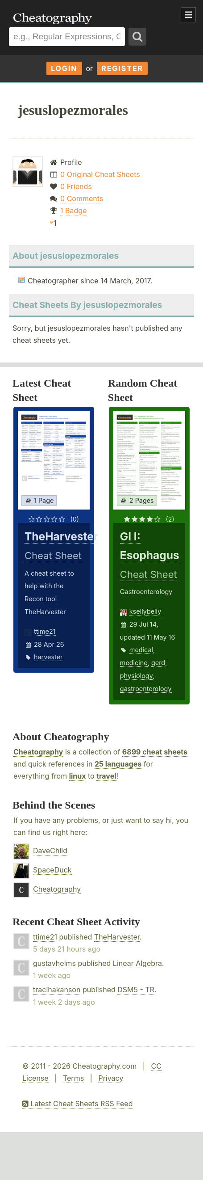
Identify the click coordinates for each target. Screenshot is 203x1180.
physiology (136, 675)
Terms (73, 1078)
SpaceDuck (52, 869)
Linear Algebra (137, 963)
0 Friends (76, 186)
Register (122, 68)
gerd (158, 662)
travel (106, 775)
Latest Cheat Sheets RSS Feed (77, 1103)
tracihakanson (56, 989)
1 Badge (73, 210)
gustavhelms (54, 963)
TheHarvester (117, 936)
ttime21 (45, 631)
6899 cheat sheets (154, 751)
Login (64, 68)
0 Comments (81, 198)
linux (77, 775)
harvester (48, 657)
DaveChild (50, 850)
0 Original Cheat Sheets (100, 174)
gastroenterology (146, 688)
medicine (134, 662)
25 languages (118, 763)
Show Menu (188, 14)
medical (141, 649)
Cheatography (38, 751)
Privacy (110, 1078)
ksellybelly (145, 611)
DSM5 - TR (135, 989)
